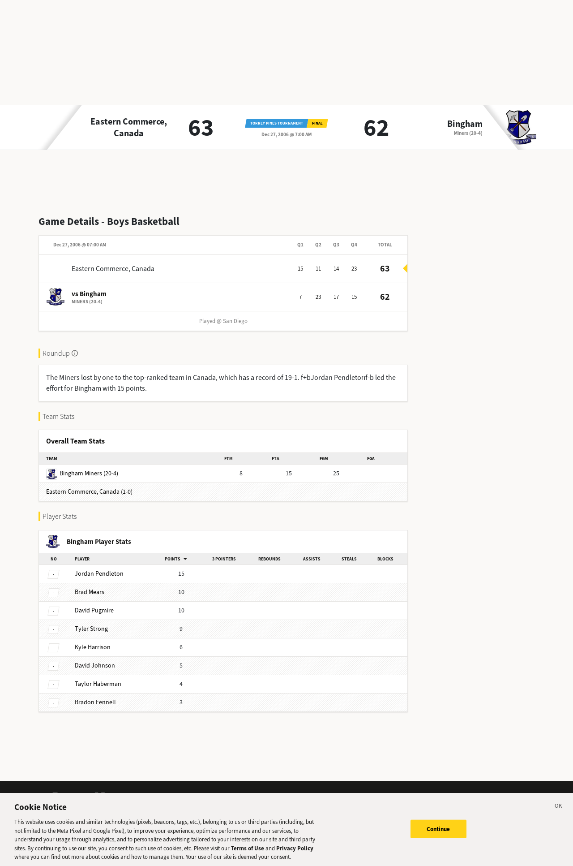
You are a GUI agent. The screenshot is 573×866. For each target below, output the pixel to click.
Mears (89, 592)
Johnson (95, 665)
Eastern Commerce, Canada (128, 127)
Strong (91, 629)
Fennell (95, 702)
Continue (438, 829)
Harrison (93, 647)
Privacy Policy (294, 848)
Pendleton (99, 573)
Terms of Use (247, 848)
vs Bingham (89, 293)
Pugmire (94, 610)
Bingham (465, 124)
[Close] (559, 808)
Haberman (98, 684)
